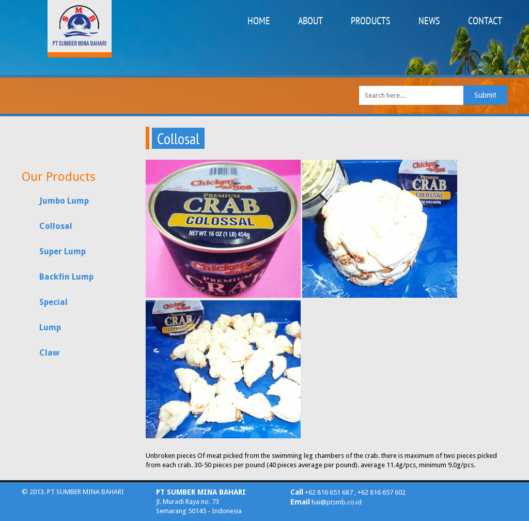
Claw (49, 353)
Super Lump (62, 251)
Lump (50, 327)
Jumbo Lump (64, 201)
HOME (258, 20)
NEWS (429, 20)
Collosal (55, 226)
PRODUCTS (371, 20)
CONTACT (485, 20)
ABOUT (310, 20)
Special (53, 302)
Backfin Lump (66, 277)
